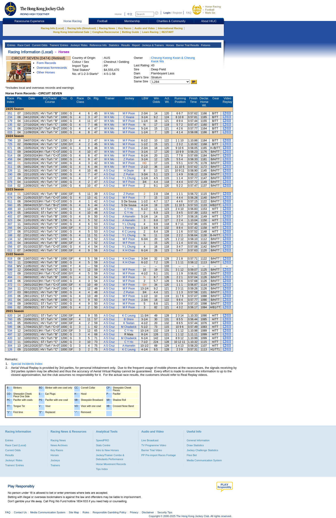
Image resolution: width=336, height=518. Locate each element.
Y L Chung (128, 178)
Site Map (74, 512)
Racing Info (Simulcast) (81, 28)
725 (10, 144)
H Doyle (129, 170)
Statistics (113, 45)
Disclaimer (148, 512)
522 (10, 273)
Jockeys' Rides (78, 45)
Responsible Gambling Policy (109, 512)
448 (10, 281)
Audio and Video (144, 28)
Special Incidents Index (27, 363)
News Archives (59, 445)
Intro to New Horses (107, 450)
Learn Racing (150, 32)
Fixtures (205, 45)
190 (10, 174)
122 (10, 178)
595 (10, 327)
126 (10, 349)
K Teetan (128, 323)
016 (10, 185)
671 (10, 148)
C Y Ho (128, 209)
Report (135, 45)
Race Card (23, 45)
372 (10, 284)
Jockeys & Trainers (152, 45)
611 (10, 151)
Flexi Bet (192, 455)
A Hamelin (128, 216)
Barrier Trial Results (187, 45)
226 (10, 170)
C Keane (128, 117)
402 (10, 216)
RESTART (168, 32)
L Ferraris (129, 227)
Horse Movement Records (111, 464)
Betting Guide (130, 32)
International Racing (170, 28)
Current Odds (39, 45)
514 (10, 155)
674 (10, 197)
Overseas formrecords (52, 67)
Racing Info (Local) (52, 28)
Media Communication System (204, 460)
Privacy (134, 512)
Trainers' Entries (58, 45)
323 (10, 220)
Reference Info (98, 45)
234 (10, 117)
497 (10, 334)
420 (10, 338)
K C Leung (128, 231)
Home (118, 14)
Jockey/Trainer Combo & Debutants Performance (110, 457)
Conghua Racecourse (105, 32)
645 (10, 323)
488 (10, 209)
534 (10, 330)
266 (10, 227)
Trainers (55, 465)
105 (10, 243)
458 (10, 159)
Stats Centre (103, 445)
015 (10, 132)
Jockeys (55, 460)
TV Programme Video (153, 445)
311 (10, 167)
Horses (169, 45)
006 (10, 307)
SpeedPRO (102, 440)
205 (10, 296)
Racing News (107, 28)
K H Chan (129, 250)
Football (209, 9)
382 (10, 163)
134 (10, 239)
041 (10, 128)
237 (10, 292)
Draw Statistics (195, 445)
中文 (129, 14)
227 (10, 231)
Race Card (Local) (15, 445)
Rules (86, 512)
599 (10, 269)
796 (10, 140)
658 (10, 266)
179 (10, 121)
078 (10, 182)
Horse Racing (213, 6)
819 (10, 258)
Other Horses (46, 72)
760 (10, 319)
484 (10, 277)
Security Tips (165, 512)
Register (177, 12)
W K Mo (109, 113)
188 (10, 235)
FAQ (188, 12)
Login (166, 12)
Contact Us (20, 512)
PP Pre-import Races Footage (158, 455)
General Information (198, 440)
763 (10, 262)
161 (10, 299)
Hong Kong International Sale (71, 32)
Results (125, 45)
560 (10, 205)
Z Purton (128, 159)
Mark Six (210, 12)
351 (10, 113)
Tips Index (102, 469)
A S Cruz (109, 170)
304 (10, 345)
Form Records (46, 63)
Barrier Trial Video (151, 450)
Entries (11, 45)
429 (10, 212)
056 (10, 246)
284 (10, 288)
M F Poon (129, 113)
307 (10, 224)
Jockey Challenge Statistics (202, 450)
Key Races (124, 28)
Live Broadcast (149, 440)
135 (10, 124)
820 (10, 315)
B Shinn (129, 319)
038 (10, 303)
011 (10, 250)
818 (10, 194)
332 (10, 342)
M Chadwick (128, 327)
